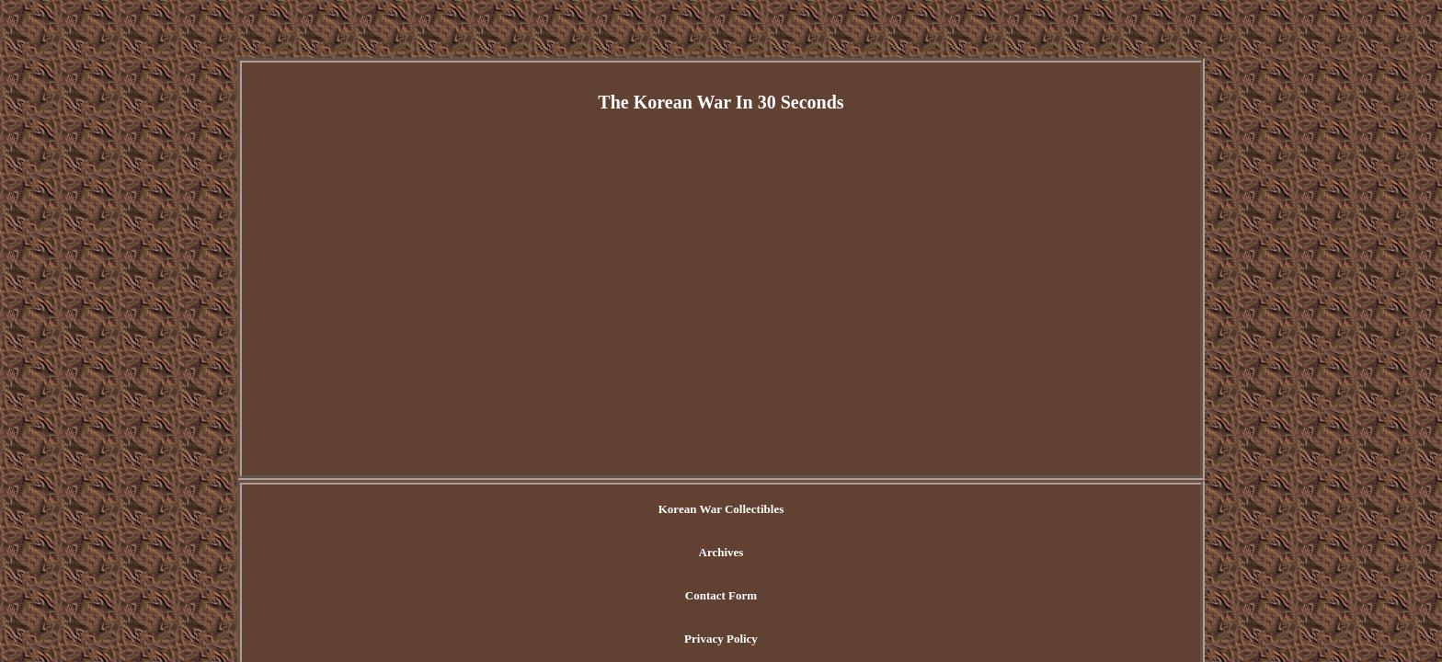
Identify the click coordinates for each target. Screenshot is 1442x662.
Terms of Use (926, 510)
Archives (645, 510)
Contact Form (729, 510)
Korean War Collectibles (533, 510)
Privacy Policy (829, 510)
